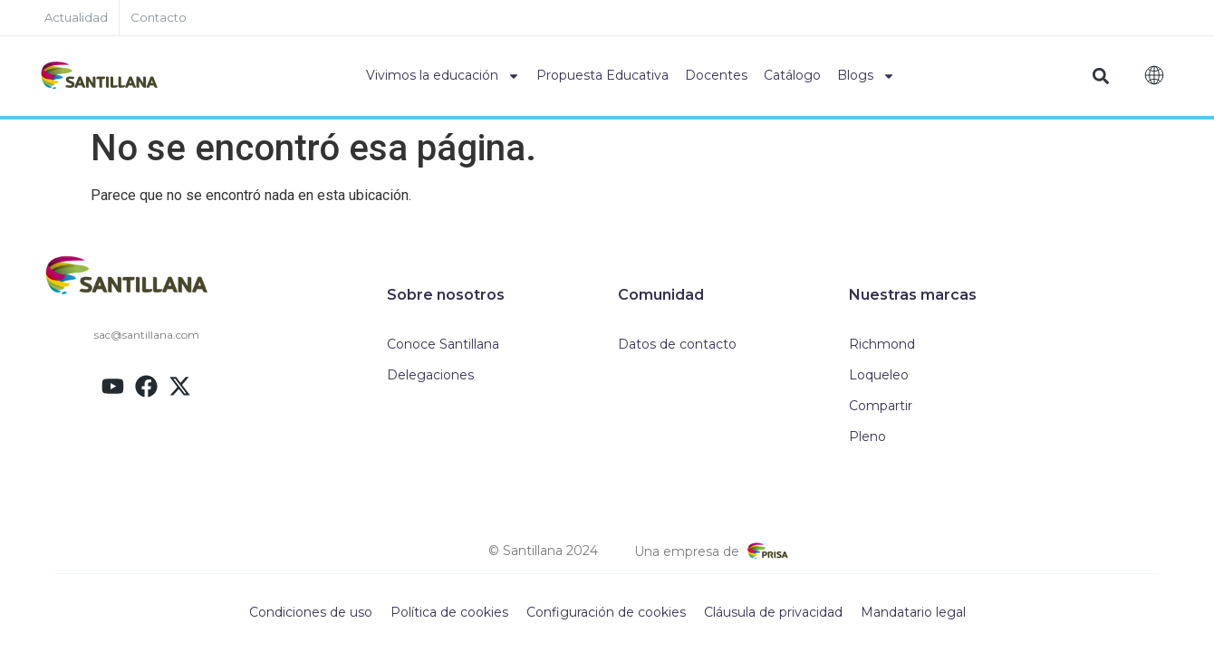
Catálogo (792, 75)
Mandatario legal (913, 612)
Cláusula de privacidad (773, 612)
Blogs (866, 76)
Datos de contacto (677, 344)
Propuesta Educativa (602, 75)
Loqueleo (879, 375)
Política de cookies (449, 612)
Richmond (882, 344)
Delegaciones (430, 375)
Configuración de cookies (606, 612)
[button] (1101, 76)
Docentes (716, 75)
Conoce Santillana (443, 344)
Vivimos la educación (443, 76)
